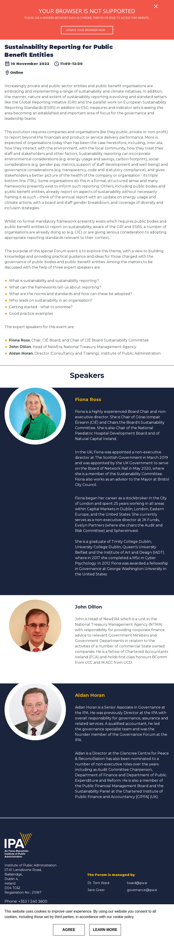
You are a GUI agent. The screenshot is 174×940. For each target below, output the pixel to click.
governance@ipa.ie (142, 890)
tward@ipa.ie (137, 883)
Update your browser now (85, 30)
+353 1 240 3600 (32, 901)
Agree (69, 930)
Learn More (105, 930)
